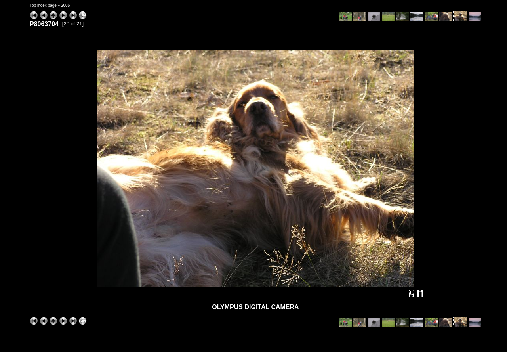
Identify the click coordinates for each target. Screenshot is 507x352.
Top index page (43, 5)
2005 (65, 5)
